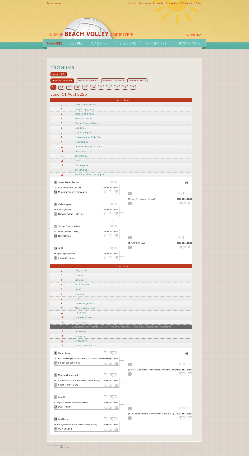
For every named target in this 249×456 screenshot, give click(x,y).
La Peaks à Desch (84, 317)
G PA (77, 160)
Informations (188, 43)
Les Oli (78, 289)
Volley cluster (81, 340)
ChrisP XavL (81, 170)
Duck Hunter (81, 322)
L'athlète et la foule (84, 114)
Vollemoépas (81, 142)
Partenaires (155, 43)
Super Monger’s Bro (85, 303)
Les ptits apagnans (84, 109)
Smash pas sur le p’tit (85, 345)
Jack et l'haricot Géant (86, 123)
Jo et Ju (79, 275)
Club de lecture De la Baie (88, 137)
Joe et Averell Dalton (85, 104)
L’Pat (77, 298)
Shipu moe (80, 128)
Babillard (128, 43)
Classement (101, 43)
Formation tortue (83, 118)
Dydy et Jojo (81, 270)
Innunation (80, 336)
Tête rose (80, 294)
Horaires (54, 43)
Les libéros (80, 331)
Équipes (76, 43)
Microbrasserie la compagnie (89, 174)
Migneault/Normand (85, 308)
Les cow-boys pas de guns (88, 146)
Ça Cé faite (80, 312)
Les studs (80, 151)
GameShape (81, 156)
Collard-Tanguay (83, 132)
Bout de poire (81, 165)
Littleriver (79, 280)
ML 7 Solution (82, 284)
